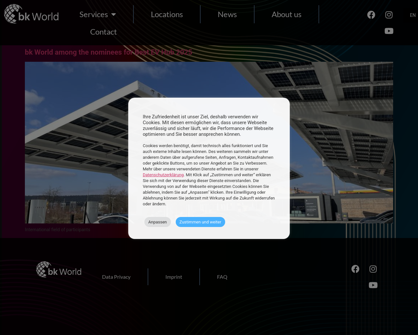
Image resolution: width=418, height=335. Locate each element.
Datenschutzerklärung (163, 174)
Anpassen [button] (157, 222)
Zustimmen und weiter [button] (200, 222)
